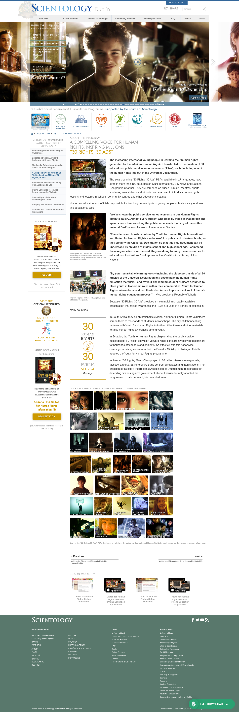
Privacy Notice (166, 709)
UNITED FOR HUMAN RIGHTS (67, 133)
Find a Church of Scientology (123, 662)
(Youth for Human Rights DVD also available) (47, 286)
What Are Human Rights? (47, 43)
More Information (119, 655)
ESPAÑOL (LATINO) (76, 645)
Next (159, 104)
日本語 (34, 652)
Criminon (101, 120)
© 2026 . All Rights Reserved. (56, 709)
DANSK (35, 642)
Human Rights (156, 120)
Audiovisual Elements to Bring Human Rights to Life (46, 183)
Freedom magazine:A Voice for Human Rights (47, 77)
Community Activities (125, 19)
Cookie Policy (179, 709)
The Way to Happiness (60, 121)
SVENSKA (72, 642)
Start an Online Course (169, 659)
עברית (35, 648)
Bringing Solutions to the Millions (48, 205)
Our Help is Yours (152, 19)
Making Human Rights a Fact (46, 36)
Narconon (119, 120)
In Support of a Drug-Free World (173, 687)
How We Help (40, 128)
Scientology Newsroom (169, 649)
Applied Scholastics (80, 120)
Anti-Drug (137, 120)
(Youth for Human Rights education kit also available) (46, 427)
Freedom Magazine (197, 126)
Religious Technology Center (171, 655)
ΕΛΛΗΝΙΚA (73, 652)
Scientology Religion (168, 643)
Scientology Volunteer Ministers (172, 662)
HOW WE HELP (43, 133)
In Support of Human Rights (44, 68)
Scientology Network (168, 639)
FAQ (173, 19)
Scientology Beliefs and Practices (125, 636)
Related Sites (177, 2)
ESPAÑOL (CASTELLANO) (79, 648)
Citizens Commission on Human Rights (176, 697)
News (202, 19)
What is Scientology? (98, 19)
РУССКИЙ (36, 655)
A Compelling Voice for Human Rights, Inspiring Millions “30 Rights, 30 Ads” (46, 175)
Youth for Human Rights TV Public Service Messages (46, 52)
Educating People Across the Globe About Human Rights (46, 159)
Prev (80, 104)
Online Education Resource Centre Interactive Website (45, 191)
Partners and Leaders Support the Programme (48, 210)
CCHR (174, 120)
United (36, 60)
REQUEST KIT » (46, 416)
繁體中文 (35, 659)
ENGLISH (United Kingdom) (43, 639)
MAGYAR (72, 635)
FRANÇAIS (36, 645)
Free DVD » (46, 275)
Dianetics (163, 636)
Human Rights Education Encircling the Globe (44, 198)
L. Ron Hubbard (70, 19)
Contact (115, 659)
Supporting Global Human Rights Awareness (47, 151)
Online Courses (118, 652)
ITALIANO (72, 655)
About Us (43, 19)
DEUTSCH (36, 665)
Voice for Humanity (119, 639)
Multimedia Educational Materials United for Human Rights (47, 166)
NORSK (71, 639)
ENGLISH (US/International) (43, 635)
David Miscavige (166, 652)
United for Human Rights (170, 691)
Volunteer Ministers (119, 643)
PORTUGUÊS (74, 658)
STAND (163, 671)
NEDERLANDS (38, 662)
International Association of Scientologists (177, 665)
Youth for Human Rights (169, 694)
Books (188, 19)
